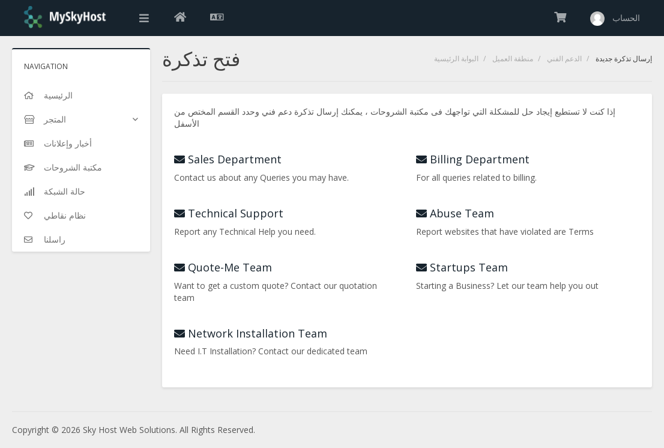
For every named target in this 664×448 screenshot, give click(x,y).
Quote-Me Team (223, 267)
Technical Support (228, 213)
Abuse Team (455, 213)
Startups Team (462, 267)
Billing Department (473, 159)
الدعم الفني (564, 58)
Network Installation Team (250, 333)
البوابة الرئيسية (456, 58)
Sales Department (228, 159)
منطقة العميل (512, 58)
